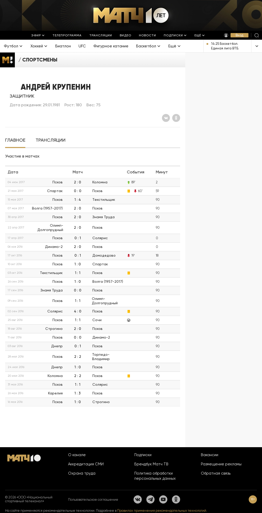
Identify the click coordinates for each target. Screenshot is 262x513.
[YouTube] (163, 499)
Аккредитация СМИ (86, 464)
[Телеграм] (150, 499)
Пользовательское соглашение (93, 499)
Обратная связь (216, 473)
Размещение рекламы (221, 464)
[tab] (15, 140)
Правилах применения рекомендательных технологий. (162, 510)
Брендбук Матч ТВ (151, 464)
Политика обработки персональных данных (155, 476)
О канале (77, 455)
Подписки (142, 455)
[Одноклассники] (176, 118)
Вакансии (209, 455)
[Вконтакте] (166, 118)
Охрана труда (81, 473)
